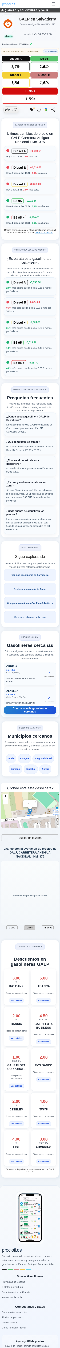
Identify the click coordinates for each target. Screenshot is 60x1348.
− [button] (5, 801)
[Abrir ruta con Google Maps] (46, 109)
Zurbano (15, 769)
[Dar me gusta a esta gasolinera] (7, 110)
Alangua (24, 758)
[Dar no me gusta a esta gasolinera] (14, 110)
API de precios (9, 1322)
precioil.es (12, 1250)
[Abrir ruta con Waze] (39, 109)
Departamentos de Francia (16, 1292)
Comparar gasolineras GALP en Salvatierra (30, 603)
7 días (12, 927)
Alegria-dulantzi (43, 758)
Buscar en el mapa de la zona (30, 617)
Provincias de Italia (12, 1297)
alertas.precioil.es (44, 232)
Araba (12, 10)
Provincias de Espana (13, 1281)
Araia (11, 758)
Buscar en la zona (29, 837)
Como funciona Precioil (14, 1327)
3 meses (47, 927)
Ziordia (45, 769)
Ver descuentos (50, 51)
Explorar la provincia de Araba (30, 589)
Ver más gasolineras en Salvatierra (30, 575)
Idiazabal (31, 769)
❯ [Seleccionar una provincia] (4, 10)
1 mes (30, 927)
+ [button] (5, 796)
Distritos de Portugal (12, 1287)
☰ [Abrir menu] (53, 4)
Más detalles (16, 1000)
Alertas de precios (11, 1317)
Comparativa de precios (14, 1312)
